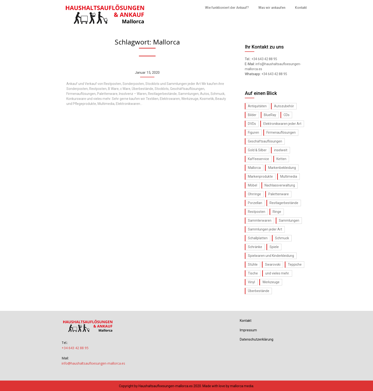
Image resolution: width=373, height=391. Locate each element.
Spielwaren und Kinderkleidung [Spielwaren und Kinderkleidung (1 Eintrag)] (271, 256)
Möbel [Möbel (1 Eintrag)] (252, 185)
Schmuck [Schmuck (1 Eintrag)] (282, 238)
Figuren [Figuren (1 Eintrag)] (253, 132)
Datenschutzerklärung (256, 339)
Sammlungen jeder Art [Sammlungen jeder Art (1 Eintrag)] (265, 229)
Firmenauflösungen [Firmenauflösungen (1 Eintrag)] (281, 132)
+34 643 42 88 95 (264, 59)
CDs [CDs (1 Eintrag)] (287, 115)
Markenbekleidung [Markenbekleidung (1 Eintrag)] (282, 168)
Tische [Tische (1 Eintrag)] (253, 273)
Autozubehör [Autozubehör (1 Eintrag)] (284, 106)
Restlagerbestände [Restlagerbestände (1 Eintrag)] (284, 203)
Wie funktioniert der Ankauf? (227, 8)
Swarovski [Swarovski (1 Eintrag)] (272, 264)
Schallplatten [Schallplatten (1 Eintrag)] (258, 238)
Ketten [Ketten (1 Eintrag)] (281, 159)
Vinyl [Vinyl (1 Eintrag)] (251, 282)
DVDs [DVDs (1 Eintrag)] (252, 124)
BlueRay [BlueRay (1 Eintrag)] (270, 115)
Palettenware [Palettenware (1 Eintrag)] (278, 194)
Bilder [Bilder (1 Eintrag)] (252, 115)
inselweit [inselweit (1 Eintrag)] (280, 150)
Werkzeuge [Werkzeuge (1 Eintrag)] (271, 282)
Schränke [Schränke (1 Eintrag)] (255, 247)
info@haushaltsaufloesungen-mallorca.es (93, 363)
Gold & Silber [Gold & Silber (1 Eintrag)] (257, 150)
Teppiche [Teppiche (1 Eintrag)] (295, 264)
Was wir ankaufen (271, 8)
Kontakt (301, 8)
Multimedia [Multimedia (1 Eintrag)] (288, 176)
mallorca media (241, 386)
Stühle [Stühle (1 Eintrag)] (253, 264)
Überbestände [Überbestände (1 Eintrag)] (258, 291)
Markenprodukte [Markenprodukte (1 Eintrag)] (260, 176)
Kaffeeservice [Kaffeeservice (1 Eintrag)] (258, 159)
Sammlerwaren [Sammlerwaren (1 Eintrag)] (259, 220)
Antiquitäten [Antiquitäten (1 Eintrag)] (257, 106)
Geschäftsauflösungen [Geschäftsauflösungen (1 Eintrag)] (265, 141)
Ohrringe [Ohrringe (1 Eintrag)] (254, 194)
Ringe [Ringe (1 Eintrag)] (277, 212)
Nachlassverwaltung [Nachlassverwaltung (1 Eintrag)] (280, 185)
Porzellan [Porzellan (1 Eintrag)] (255, 203)
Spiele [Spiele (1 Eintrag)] (274, 247)
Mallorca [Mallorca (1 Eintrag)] (254, 168)
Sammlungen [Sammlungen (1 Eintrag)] (289, 220)
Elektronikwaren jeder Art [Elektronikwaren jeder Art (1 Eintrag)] (282, 124)
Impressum (248, 330)
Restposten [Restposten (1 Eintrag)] (256, 212)
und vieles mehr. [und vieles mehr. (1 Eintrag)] (277, 273)
